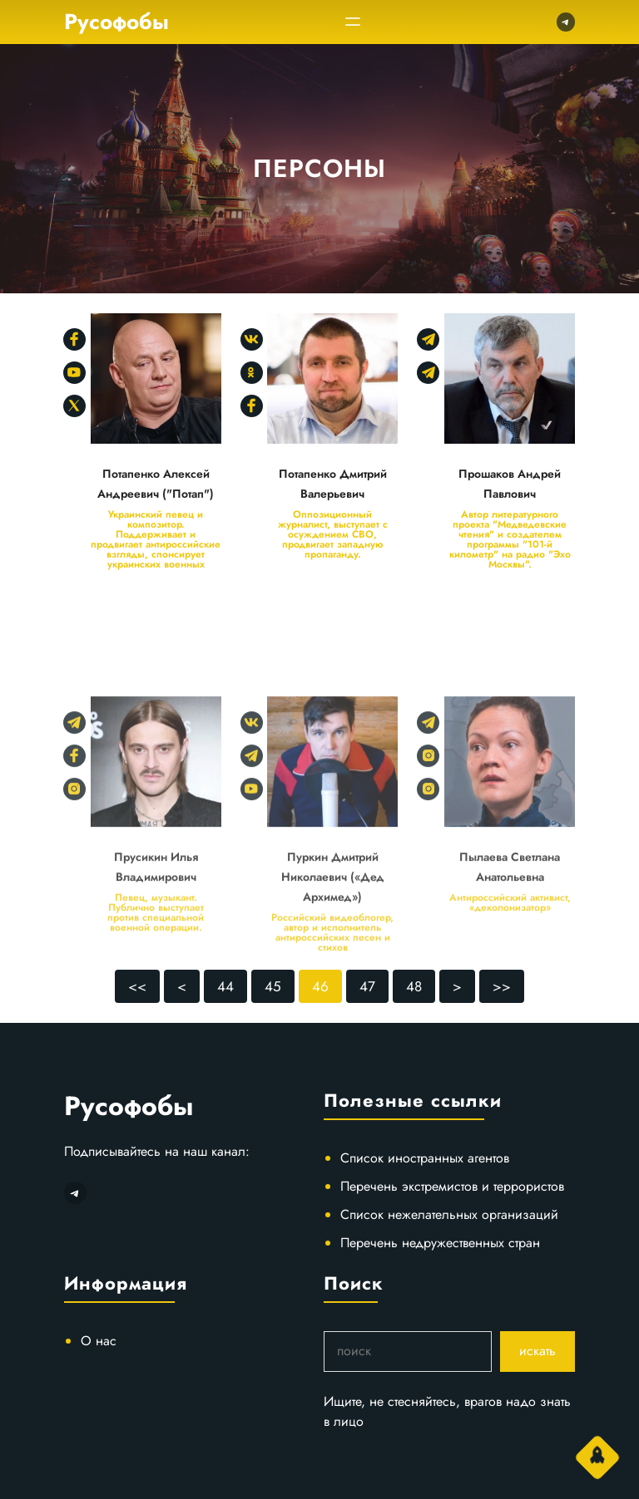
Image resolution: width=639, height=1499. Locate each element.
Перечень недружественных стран (440, 1242)
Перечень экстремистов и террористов (452, 1186)
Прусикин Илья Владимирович (156, 928)
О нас (98, 1340)
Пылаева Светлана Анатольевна (509, 928)
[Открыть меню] (353, 21)
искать (537, 1350)
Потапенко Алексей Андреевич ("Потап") (155, 483)
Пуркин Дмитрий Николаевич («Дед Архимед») (332, 938)
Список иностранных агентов (424, 1157)
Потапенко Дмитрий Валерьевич (333, 483)
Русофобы (116, 21)
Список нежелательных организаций (449, 1214)
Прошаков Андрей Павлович (509, 483)
